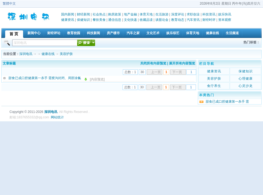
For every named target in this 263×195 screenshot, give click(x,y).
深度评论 (177, 14)
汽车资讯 (193, 20)
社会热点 (99, 14)
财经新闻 (83, 14)
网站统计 (57, 117)
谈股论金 (161, 20)
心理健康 (246, 78)
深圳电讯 (25, 54)
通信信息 (114, 20)
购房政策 (114, 14)
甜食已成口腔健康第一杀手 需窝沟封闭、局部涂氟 (44, 78)
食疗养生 (214, 86)
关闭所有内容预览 (153, 63)
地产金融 (130, 14)
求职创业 (193, 14)
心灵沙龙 (246, 86)
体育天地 (146, 14)
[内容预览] (97, 79)
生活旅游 (161, 14)
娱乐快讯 (224, 14)
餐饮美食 (99, 20)
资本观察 (224, 20)
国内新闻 (67, 14)
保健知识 (83, 20)
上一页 (156, 72)
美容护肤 (66, 54)
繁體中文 (9, 3)
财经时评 (208, 20)
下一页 (177, 72)
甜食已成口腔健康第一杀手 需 (227, 101)
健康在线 (48, 54)
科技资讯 (208, 14)
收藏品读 (146, 20)
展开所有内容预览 (182, 63)
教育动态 (177, 20)
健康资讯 (67, 20)
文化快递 (130, 20)
